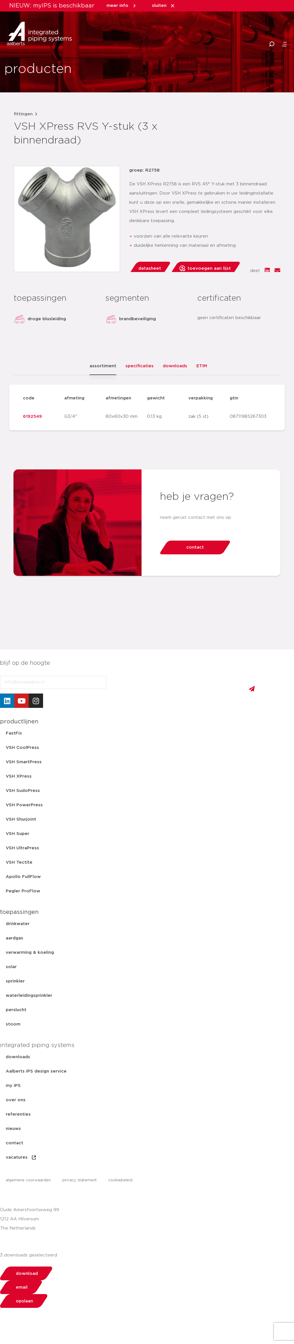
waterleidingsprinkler (29, 995)
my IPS (13, 1085)
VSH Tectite (19, 862)
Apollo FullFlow (23, 877)
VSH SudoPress (23, 790)
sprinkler (15, 981)
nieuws (13, 1129)
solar (11, 967)
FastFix (14, 733)
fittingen (23, 114)
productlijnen (19, 722)
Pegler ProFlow (23, 891)
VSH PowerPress (24, 805)
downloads (18, 1057)
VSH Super (17, 834)
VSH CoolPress (22, 747)
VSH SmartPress (24, 762)
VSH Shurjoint (21, 819)
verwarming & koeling (30, 952)
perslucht (16, 1010)
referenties (18, 1114)
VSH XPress (19, 776)
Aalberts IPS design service (36, 1071)
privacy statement (79, 1180)
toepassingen (19, 912)
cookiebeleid (120, 1180)
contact (14, 1143)
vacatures (21, 1157)
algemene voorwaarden (28, 1180)
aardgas (14, 938)
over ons (16, 1100)
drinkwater (18, 924)
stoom (13, 1024)
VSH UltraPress (22, 848)
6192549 (32, 416)
